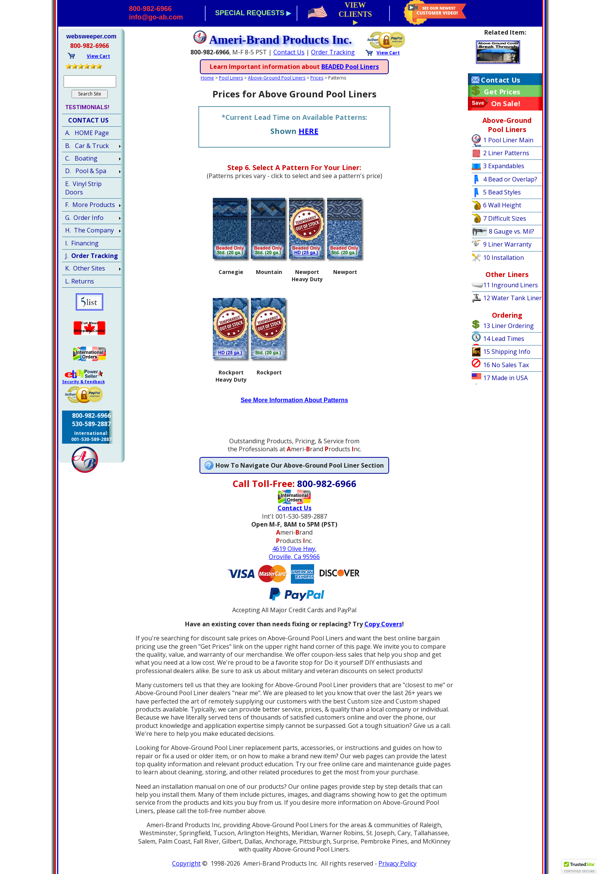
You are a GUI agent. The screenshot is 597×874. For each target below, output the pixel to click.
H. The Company (89, 230)
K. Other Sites (85, 268)
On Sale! (505, 103)
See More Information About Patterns (294, 400)
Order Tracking (333, 52)
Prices (316, 78)
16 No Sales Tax (506, 365)
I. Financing (82, 243)
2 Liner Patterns (506, 153)
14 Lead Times (503, 338)
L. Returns (79, 281)
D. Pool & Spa (85, 171)
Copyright (186, 863)
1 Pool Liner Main (508, 140)
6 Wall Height (502, 205)
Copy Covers (383, 624)
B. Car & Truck (87, 146)
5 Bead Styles (502, 192)
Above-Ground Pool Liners (276, 78)
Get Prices (502, 92)
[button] (579, 867)
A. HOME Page (87, 133)
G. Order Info (84, 217)
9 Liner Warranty (507, 244)
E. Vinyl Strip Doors (83, 188)
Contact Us (289, 52)
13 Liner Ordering (508, 326)
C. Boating (81, 158)
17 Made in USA (505, 378)
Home (207, 78)
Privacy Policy (397, 863)
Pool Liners (231, 78)
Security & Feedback (83, 381)
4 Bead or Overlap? (510, 179)
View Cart (388, 52)
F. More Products (90, 205)
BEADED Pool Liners (350, 66)
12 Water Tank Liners (514, 298)
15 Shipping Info (506, 351)
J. (91, 256)
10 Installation (503, 257)
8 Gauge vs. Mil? (511, 231)
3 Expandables (503, 166)
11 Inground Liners (510, 285)
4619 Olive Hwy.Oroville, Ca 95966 (294, 552)
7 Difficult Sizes (504, 218)
